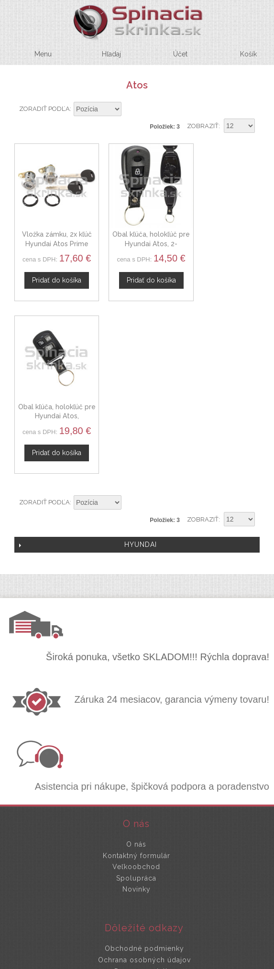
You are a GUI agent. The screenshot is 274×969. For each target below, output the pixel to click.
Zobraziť (203, 126)
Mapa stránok (144, 801)
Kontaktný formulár (136, 674)
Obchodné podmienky (144, 767)
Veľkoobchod (136, 685)
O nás (136, 662)
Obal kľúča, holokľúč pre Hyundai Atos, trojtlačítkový (221, 234)
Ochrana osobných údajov (144, 778)
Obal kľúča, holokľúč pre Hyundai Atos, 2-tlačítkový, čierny (137, 234)
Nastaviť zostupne (130, 109)
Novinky (136, 708)
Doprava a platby (144, 790)
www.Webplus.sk (163, 962)
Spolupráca (136, 696)
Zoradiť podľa (44, 108)
